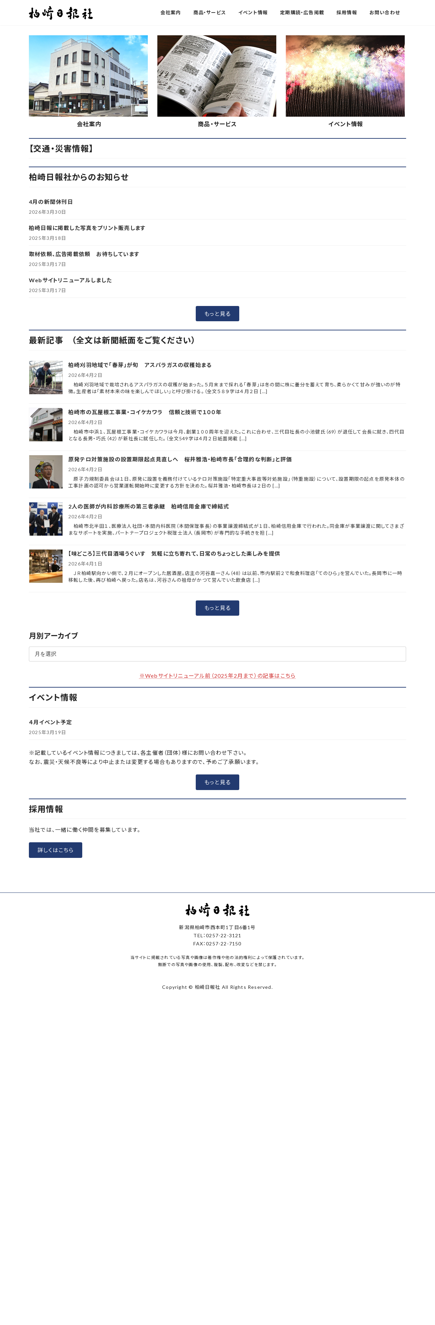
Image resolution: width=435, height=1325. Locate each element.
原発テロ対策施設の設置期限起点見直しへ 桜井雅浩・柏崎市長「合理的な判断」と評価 (180, 596)
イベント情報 (345, 261)
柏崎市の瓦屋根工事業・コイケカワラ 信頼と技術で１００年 (145, 549)
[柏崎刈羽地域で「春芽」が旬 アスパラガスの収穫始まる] (46, 515)
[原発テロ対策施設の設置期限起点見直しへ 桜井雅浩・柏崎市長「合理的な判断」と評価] (46, 609)
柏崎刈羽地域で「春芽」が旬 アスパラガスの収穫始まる (140, 502)
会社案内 (89, 261)
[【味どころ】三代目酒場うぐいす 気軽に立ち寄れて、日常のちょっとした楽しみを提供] (46, 703)
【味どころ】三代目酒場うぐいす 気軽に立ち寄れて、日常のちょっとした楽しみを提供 (174, 690)
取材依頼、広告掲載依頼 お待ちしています (84, 391)
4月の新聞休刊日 (51, 338)
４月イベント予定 (50, 859)
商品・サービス (217, 261)
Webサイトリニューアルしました (70, 417)
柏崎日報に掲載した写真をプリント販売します (87, 365)
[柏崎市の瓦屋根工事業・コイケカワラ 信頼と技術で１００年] (46, 562)
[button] (192, 157)
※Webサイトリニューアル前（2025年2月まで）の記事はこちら (217, 813)
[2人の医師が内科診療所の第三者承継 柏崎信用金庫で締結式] (46, 656)
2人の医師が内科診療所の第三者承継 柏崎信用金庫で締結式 (148, 643)
